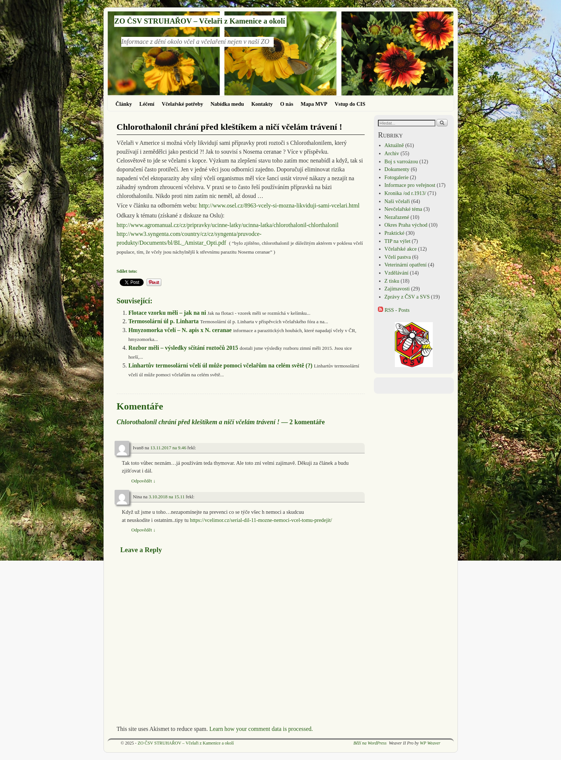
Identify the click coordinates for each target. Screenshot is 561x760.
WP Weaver (430, 743)
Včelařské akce (401, 249)
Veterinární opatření (406, 265)
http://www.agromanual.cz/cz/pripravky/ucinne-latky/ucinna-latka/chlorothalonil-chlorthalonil (228, 225)
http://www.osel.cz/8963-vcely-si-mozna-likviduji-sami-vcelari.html (279, 205)
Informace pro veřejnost (410, 185)
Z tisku (392, 281)
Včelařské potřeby (182, 104)
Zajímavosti (397, 289)
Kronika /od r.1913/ (405, 193)
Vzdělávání (397, 273)
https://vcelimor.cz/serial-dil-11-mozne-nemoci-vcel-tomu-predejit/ (261, 520)
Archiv (392, 153)
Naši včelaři (397, 201)
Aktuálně (394, 145)
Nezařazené (397, 217)
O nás (287, 104)
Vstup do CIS (349, 104)
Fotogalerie (397, 177)
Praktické (394, 233)
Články (124, 104)
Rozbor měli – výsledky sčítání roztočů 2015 (183, 348)
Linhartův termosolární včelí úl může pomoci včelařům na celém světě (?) (220, 365)
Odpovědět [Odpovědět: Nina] (144, 530)
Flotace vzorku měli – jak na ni (167, 313)
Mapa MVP (314, 104)
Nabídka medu (227, 104)
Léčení (146, 104)
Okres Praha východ (406, 225)
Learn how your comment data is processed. (261, 729)
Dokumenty (397, 169)
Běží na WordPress (369, 743)
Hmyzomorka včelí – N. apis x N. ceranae (179, 330)
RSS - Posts (394, 310)
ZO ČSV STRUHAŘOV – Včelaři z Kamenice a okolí (199, 21)
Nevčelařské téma (403, 209)
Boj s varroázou (401, 161)
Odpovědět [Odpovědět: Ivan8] (144, 481)
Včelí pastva (398, 257)
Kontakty (262, 104)
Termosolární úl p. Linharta (163, 321)
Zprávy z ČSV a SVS (407, 297)
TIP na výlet (398, 241)
